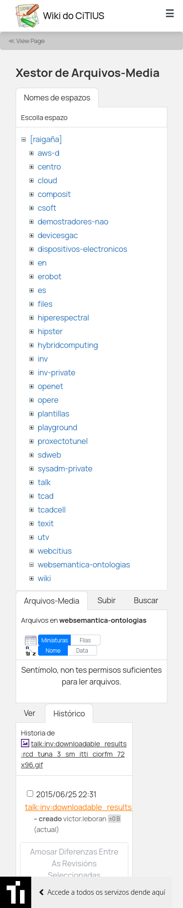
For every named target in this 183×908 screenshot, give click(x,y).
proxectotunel (63, 441)
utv (43, 537)
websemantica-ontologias (84, 564)
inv (43, 358)
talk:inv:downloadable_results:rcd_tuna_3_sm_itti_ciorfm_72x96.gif (73, 754)
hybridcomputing (68, 345)
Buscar (146, 600)
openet (50, 386)
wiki (44, 578)
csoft (47, 207)
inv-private (56, 372)
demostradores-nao (73, 221)
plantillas (53, 413)
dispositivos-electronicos (82, 249)
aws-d (48, 152)
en (42, 262)
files (45, 303)
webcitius (55, 550)
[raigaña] (46, 139)
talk (44, 482)
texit (46, 523)
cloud (47, 180)
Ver (29, 713)
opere (48, 399)
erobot (49, 276)
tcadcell (51, 509)
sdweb (49, 454)
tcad (46, 496)
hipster (50, 331)
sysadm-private (65, 468)
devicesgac (58, 235)
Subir (107, 600)
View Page (30, 40)
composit (54, 194)
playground (57, 427)
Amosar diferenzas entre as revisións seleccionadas (74, 863)
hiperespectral (63, 317)
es (42, 290)
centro (49, 166)
